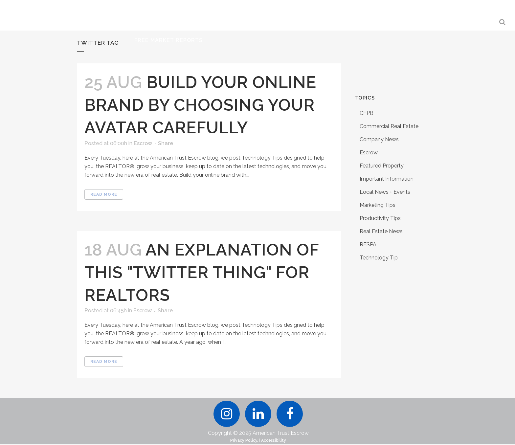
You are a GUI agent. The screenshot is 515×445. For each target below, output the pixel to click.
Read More (103, 194)
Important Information (387, 179)
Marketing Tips (377, 205)
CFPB (366, 113)
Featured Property (382, 166)
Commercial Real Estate (389, 126)
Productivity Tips (380, 218)
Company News (379, 139)
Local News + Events (385, 192)
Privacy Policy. (244, 441)
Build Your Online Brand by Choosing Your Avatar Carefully (200, 105)
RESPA (368, 244)
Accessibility (273, 441)
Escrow (143, 143)
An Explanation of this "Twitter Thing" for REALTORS (201, 272)
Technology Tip (379, 258)
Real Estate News (381, 231)
